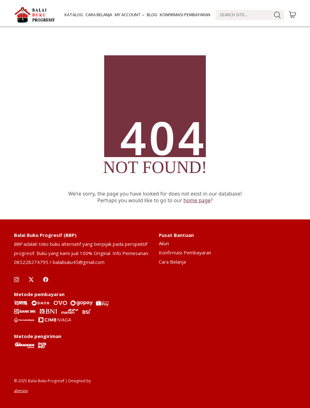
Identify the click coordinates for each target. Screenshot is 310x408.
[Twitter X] (31, 279)
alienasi (21, 390)
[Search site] (277, 14)
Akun (164, 243)
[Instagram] (16, 279)
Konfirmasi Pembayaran (185, 252)
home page (196, 200)
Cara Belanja (172, 262)
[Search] (242, 15)
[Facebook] (45, 279)
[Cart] (292, 15)
